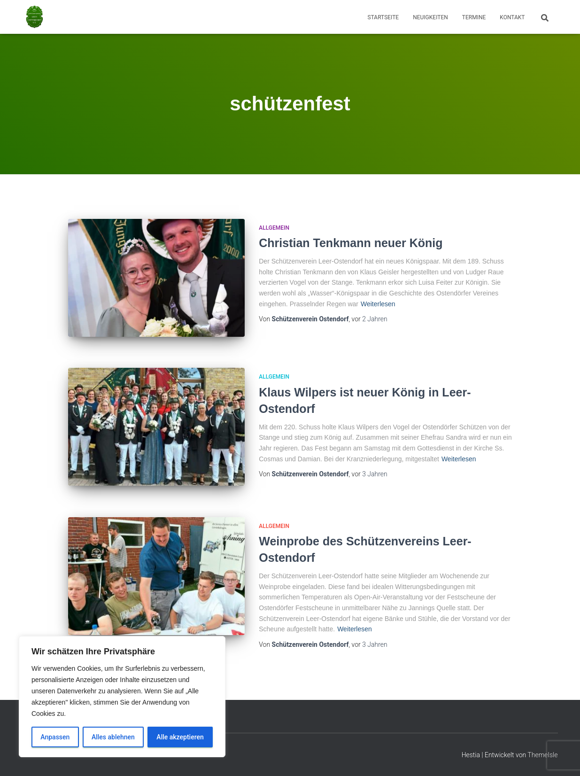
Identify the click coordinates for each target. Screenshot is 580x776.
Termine (474, 17)
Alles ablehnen (113, 737)
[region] (122, 696)
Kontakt (512, 17)
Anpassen (55, 737)
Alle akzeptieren (179, 737)
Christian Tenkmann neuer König (350, 242)
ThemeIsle (542, 755)
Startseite (383, 17)
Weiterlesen (378, 304)
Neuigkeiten (430, 17)
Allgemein (274, 228)
